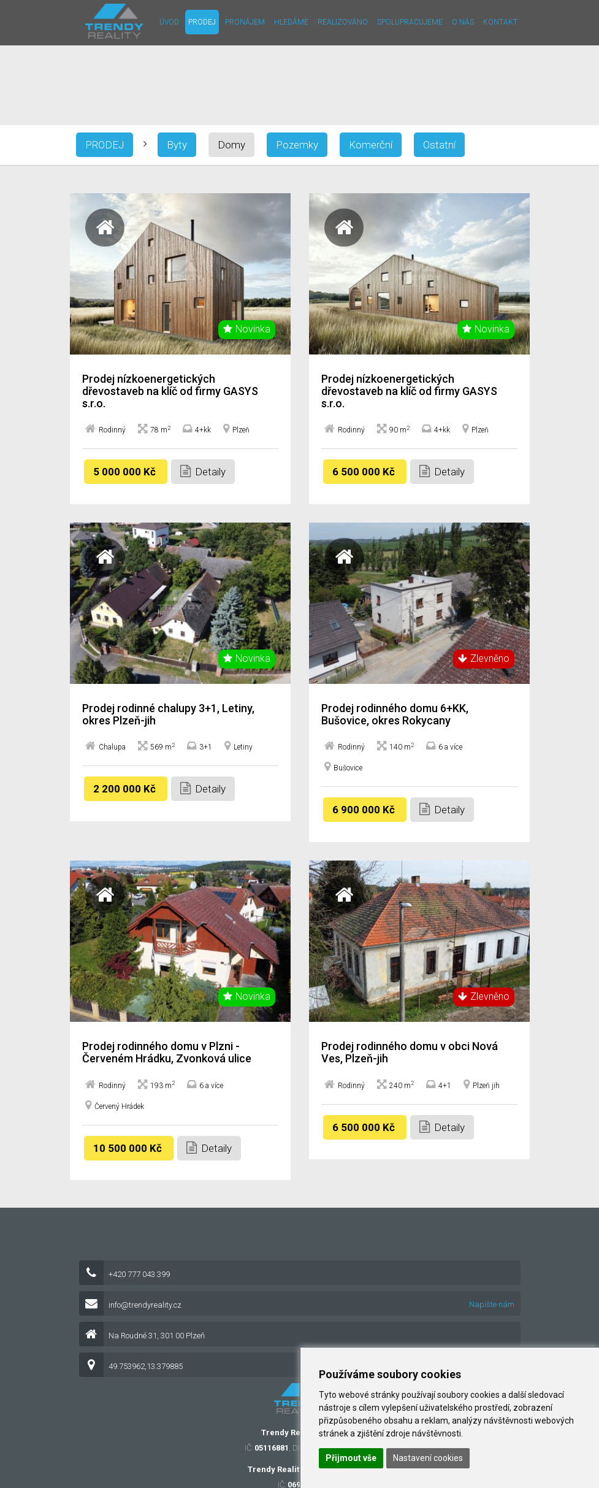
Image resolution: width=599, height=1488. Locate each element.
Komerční (370, 145)
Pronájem (245, 22)
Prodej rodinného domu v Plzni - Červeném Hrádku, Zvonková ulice (166, 1052)
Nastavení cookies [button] (428, 1458)
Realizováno (343, 22)
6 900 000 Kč (364, 809)
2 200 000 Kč (125, 789)
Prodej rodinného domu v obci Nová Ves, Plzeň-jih (409, 1052)
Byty (177, 145)
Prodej (202, 22)
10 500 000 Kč (128, 1148)
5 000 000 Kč (125, 472)
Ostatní (439, 145)
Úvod (169, 22)
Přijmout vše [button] (351, 1458)
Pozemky (297, 145)
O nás (463, 22)
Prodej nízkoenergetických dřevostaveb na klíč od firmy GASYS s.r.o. (170, 391)
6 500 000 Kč (364, 472)
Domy (231, 145)
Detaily (203, 471)
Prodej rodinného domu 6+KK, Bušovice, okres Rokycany (394, 714)
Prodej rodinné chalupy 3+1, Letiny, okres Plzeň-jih (168, 714)
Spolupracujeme (410, 22)
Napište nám (491, 1304)
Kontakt (500, 22)
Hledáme (291, 22)
